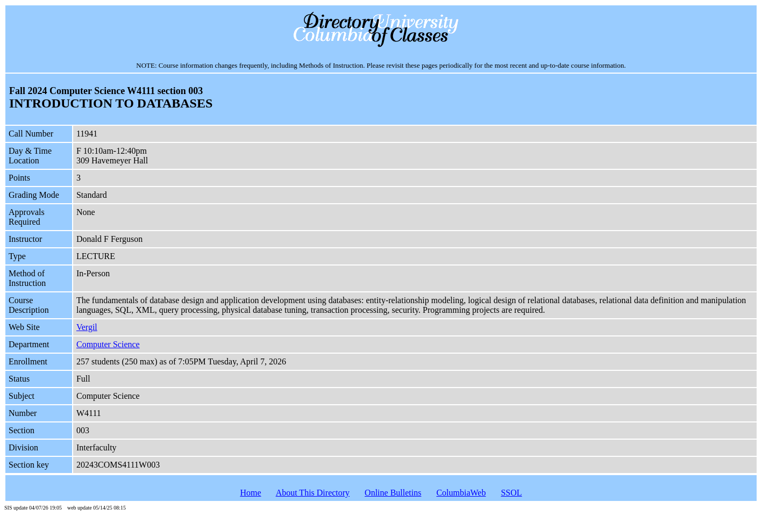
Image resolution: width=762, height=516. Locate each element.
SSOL (511, 492)
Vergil (86, 327)
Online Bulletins (393, 492)
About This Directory (313, 492)
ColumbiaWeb (461, 492)
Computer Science (108, 344)
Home (250, 492)
